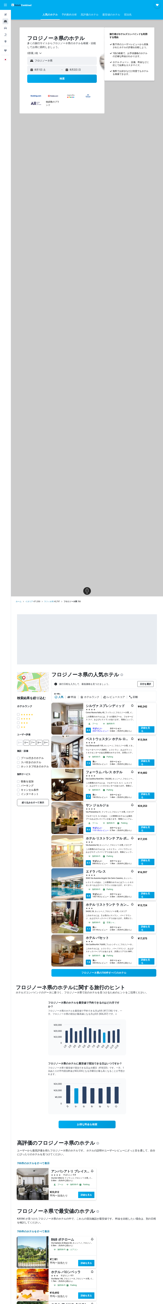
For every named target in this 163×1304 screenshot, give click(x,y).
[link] (33, 802)
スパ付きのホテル (31, 762)
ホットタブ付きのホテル (35, 766)
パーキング (27, 785)
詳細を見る (145, 729)
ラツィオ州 (49, 601)
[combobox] (34, 53)
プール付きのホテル (32, 758)
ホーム (18, 601)
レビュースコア (114, 697)
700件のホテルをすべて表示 (33, 1163)
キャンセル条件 (30, 789)
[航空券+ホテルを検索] (5, 35)
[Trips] (5, 50)
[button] (5, 4)
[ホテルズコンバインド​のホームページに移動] (21, 5)
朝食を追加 (27, 781)
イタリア (29, 601)
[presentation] (121, 674)
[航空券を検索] (5, 14)
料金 (71, 697)
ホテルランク (89, 697)
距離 (133, 697)
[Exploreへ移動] (5, 41)
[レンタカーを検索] (5, 28)
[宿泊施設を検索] (5, 21)
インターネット (30, 794)
